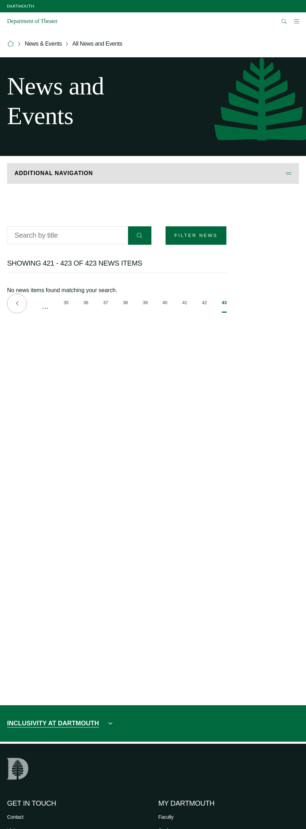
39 (145, 304)
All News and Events (97, 44)
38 (125, 304)
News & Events (43, 44)
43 (224, 306)
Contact (15, 817)
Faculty (166, 817)
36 (85, 304)
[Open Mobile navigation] (296, 21)
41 (184, 304)
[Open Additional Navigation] (153, 173)
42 (204, 304)
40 (164, 304)
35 (66, 304)
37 (105, 304)
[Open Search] (284, 21)
